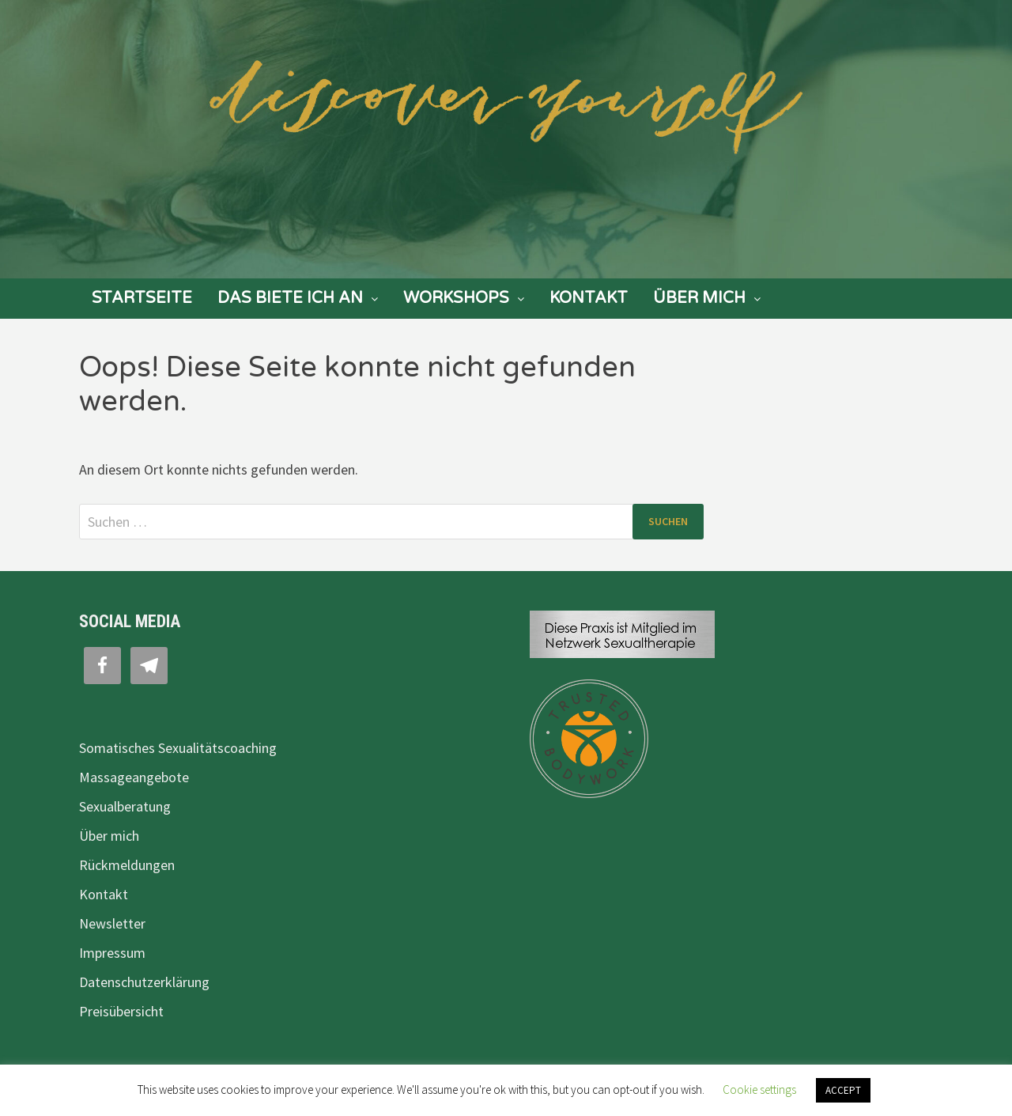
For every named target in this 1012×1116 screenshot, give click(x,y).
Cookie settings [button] (759, 1089)
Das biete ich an (290, 298)
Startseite (142, 298)
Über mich (699, 298)
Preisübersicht (121, 1011)
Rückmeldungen (127, 865)
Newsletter (112, 923)
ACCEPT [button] (843, 1090)
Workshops (456, 298)
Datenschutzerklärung (144, 982)
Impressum (112, 953)
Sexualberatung (125, 806)
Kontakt (588, 298)
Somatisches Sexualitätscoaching (178, 748)
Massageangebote (134, 777)
